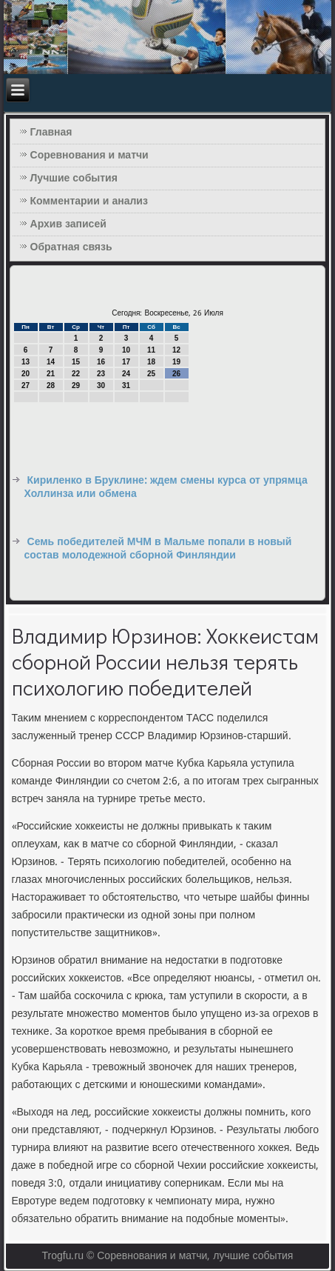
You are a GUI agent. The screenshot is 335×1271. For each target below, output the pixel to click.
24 (126, 374)
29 (76, 385)
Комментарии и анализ (89, 201)
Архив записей (68, 224)
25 (151, 374)
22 (76, 374)
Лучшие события (74, 178)
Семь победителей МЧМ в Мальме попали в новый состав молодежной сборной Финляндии (158, 548)
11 (151, 350)
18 (151, 362)
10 (126, 350)
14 (51, 362)
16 (101, 362)
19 (176, 362)
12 (176, 350)
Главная (51, 132)
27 (25, 385)
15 (76, 362)
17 (126, 362)
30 (101, 385)
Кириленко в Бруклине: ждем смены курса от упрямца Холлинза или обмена (166, 487)
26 (176, 374)
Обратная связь (71, 247)
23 (101, 374)
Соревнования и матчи (89, 155)
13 (25, 362)
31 (126, 385)
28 (51, 385)
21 (51, 374)
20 (25, 374)
